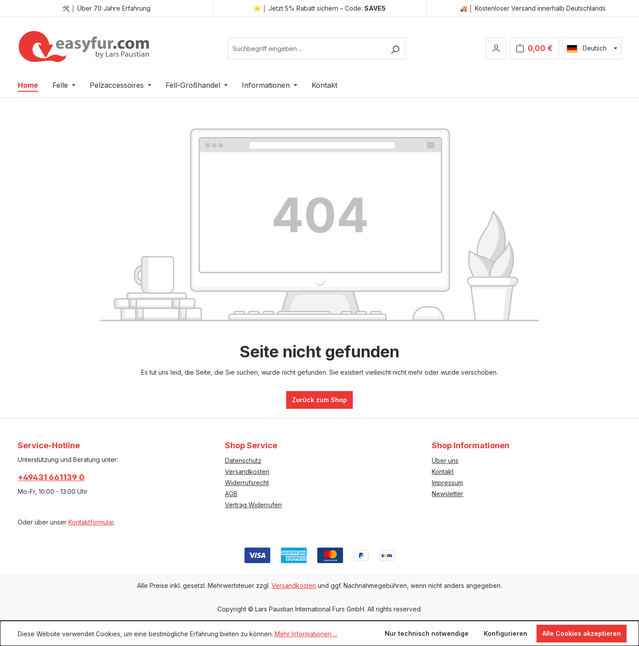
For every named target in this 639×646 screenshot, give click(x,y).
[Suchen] (395, 48)
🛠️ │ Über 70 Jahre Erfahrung (106, 8)
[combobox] (306, 48)
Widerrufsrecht (247, 482)
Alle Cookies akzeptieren (581, 633)
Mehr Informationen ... (306, 634)
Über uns (445, 460)
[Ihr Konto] (496, 48)
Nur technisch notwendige (427, 633)
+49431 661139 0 (51, 477)
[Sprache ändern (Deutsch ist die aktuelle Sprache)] (592, 48)
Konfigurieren (505, 633)
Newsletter (447, 493)
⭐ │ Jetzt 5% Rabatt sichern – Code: (319, 8)
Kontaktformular (91, 522)
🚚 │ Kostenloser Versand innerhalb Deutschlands (533, 8)
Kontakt (443, 471)
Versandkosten (247, 471)
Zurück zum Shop (319, 399)
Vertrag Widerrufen (253, 505)
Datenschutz (243, 460)
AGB (231, 493)
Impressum (447, 482)
